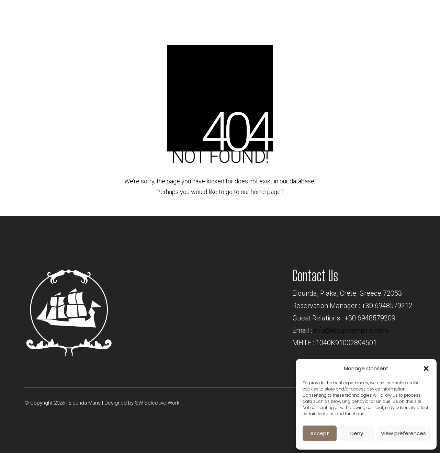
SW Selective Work (157, 403)
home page (266, 191)
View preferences (403, 433)
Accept (319, 433)
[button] (426, 368)
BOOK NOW (354, 13)
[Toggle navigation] (407, 14)
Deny (356, 433)
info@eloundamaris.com (351, 330)
